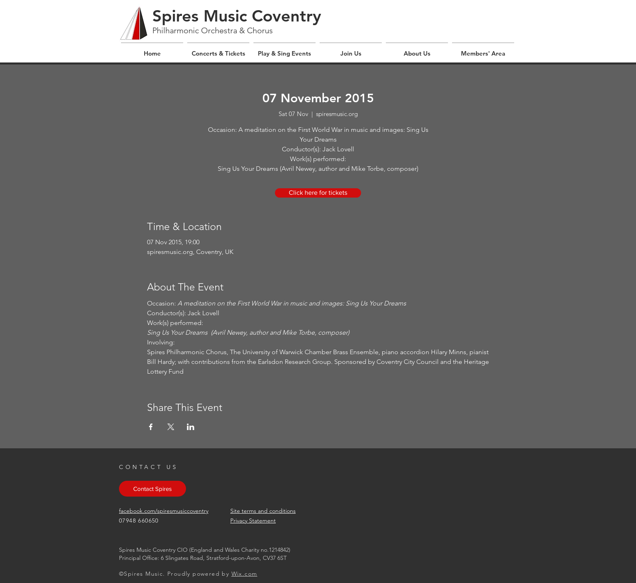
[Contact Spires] (152, 489)
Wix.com (244, 573)
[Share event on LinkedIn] (191, 427)
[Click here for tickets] (318, 193)
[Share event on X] (171, 427)
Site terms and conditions (263, 510)
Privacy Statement (253, 520)
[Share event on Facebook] (151, 427)
